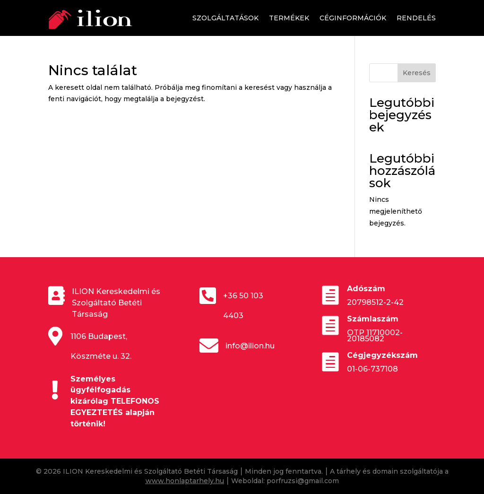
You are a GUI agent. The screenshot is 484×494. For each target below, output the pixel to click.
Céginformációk (353, 18)
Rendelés (416, 18)
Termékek (289, 18)
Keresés (417, 73)
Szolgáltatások (225, 18)
